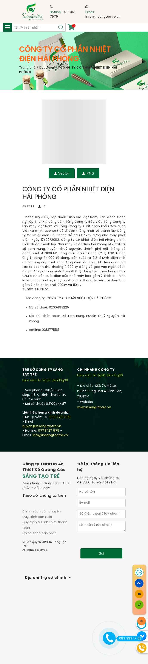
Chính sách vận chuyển (41, 511)
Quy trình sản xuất (37, 517)
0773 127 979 (48, 430)
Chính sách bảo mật (39, 533)
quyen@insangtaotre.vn (41, 426)
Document (48, 67)
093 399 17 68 (129, 638)
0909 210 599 (60, 417)
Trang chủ (27, 67)
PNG (88, 173)
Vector (61, 173)
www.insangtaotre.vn (94, 407)
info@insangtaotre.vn (102, 16)
